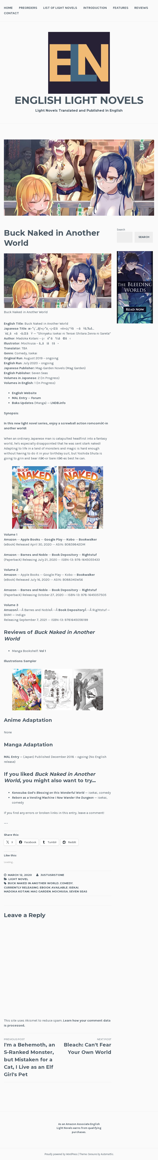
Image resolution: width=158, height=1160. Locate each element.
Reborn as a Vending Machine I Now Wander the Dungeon (53, 797)
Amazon (10, 539)
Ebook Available (54, 887)
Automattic (107, 1154)
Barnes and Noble (34, 590)
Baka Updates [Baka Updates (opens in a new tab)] (23, 403)
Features (120, 8)
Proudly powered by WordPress (60, 1154)
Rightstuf (89, 555)
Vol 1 (42, 651)
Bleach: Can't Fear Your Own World (84, 1046)
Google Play (53, 539)
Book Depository (65, 555)
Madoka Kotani (16, 891)
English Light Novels (79, 100)
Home (8, 8)
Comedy (66, 883)
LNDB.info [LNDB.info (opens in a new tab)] (58, 403)
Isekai (73, 887)
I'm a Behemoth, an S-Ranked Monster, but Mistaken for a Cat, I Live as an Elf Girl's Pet (31, 1057)
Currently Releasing (21, 887)
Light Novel (18, 879)
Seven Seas (78, 891)
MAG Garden (41, 891)
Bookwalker (88, 539)
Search (121, 229)
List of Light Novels (60, 8)
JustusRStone (52, 875)
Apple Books (30, 539)
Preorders (28, 8)
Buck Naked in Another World (33, 883)
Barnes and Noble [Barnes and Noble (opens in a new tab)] (34, 555)
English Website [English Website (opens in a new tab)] (24, 393)
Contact (11, 13)
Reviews (141, 8)
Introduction (95, 8)
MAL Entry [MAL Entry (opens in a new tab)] (19, 398)
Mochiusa (60, 891)
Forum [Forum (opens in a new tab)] (36, 398)
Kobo (70, 539)
